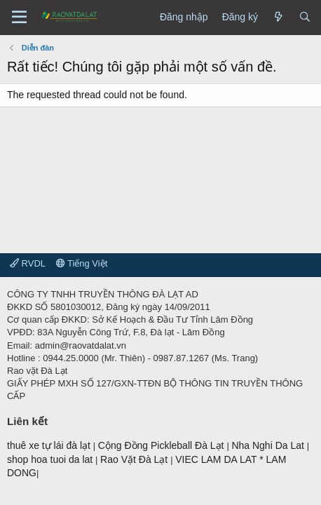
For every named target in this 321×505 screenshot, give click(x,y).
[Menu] (19, 17)
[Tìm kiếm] (305, 17)
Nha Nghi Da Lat (268, 445)
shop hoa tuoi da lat (51, 459)
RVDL (28, 263)
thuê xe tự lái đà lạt (50, 445)
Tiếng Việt (82, 263)
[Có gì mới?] (278, 17)
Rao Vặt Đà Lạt (135, 459)
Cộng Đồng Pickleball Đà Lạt (162, 445)
